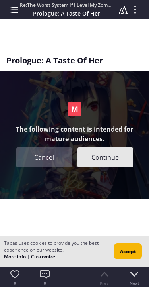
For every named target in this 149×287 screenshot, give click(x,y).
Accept (128, 251)
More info (15, 256)
